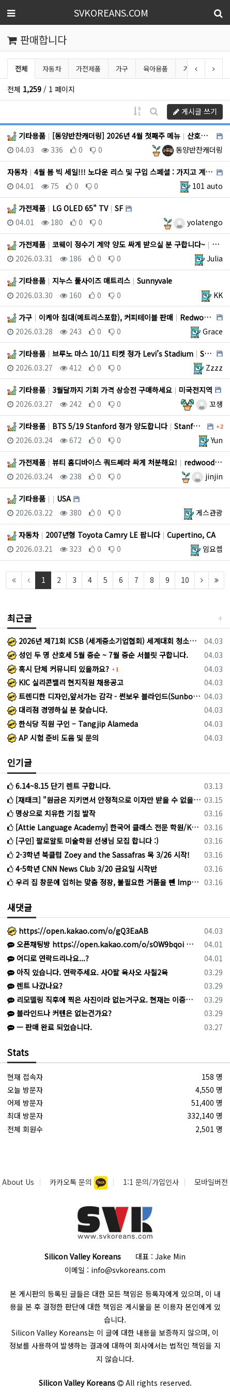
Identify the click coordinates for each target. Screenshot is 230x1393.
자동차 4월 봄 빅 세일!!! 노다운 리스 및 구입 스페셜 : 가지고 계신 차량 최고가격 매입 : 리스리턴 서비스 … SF (110, 172)
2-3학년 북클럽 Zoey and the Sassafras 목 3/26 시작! (98, 854)
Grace (213, 331)
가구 (122, 69)
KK (218, 295)
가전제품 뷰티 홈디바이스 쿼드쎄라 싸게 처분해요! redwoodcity (115, 462)
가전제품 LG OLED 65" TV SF (65, 208)
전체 (21, 69)
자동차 (51, 69)
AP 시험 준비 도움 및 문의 (53, 737)
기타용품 (195, 69)
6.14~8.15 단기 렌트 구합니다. (59, 786)
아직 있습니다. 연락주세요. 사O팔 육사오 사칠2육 (87, 972)
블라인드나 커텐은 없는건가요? (59, 1013)
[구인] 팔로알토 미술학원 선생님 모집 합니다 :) (83, 840)
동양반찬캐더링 (192, 149)
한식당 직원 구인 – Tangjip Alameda (72, 724)
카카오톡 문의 (72, 1182)
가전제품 (88, 69)
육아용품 (155, 69)
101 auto (207, 186)
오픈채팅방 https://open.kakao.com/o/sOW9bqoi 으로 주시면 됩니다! (102, 944)
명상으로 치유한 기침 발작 (51, 813)
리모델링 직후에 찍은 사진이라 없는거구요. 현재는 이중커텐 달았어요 (102, 999)
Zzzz (214, 367)
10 (185, 580)
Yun (217, 440)
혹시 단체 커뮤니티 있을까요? (58, 669)
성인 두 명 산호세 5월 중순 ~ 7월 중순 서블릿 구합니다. (97, 655)
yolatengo (198, 222)
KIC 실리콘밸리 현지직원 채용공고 (65, 682)
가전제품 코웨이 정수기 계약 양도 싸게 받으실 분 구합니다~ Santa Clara (115, 244)
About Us (18, 1182)
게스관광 (209, 512)
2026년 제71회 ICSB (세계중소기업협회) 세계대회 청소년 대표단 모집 (104, 641)
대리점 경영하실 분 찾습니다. (57, 710)
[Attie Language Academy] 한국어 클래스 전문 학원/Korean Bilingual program (104, 827)
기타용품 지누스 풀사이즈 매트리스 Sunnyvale (89, 280)
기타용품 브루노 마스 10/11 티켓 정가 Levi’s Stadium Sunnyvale (110, 353)
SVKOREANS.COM (111, 12)
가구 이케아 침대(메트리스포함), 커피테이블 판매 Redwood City (110, 317)
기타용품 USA (39, 498)
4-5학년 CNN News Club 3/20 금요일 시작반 (82, 868)
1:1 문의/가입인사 (151, 1182)
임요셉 (213, 549)
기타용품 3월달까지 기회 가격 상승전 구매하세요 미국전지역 (109, 390)
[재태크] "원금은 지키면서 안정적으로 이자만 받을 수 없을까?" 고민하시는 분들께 (104, 800)
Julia (215, 258)
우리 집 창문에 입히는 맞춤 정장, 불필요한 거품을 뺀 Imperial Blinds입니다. (104, 882)
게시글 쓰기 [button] (195, 111)
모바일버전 (211, 1182)
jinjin (207, 476)
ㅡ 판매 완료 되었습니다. (49, 1027)
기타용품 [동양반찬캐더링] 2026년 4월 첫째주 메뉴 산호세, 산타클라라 (110, 135)
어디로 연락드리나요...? (48, 958)
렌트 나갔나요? (35, 985)
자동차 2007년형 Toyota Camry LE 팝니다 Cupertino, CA (111, 535)
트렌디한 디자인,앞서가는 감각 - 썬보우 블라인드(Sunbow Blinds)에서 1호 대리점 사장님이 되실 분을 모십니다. (104, 696)
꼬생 (209, 404)
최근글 (19, 617)
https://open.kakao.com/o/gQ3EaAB (77, 931)
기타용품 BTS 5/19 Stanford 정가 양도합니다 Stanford (106, 426)
